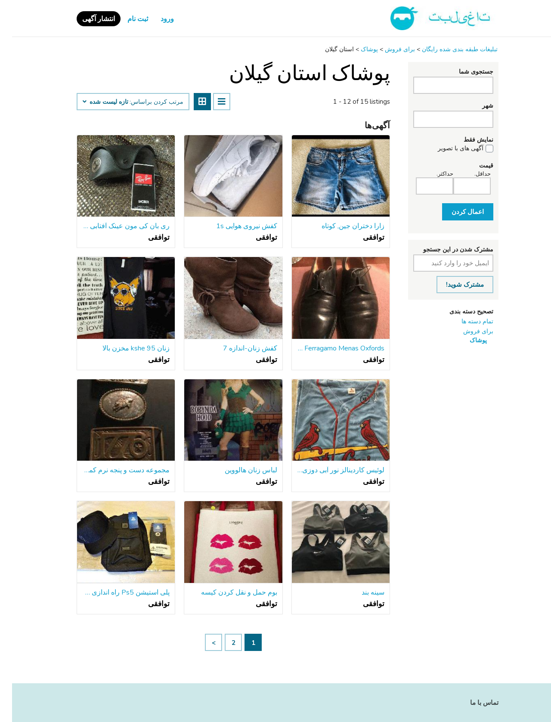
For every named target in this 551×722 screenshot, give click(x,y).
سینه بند (361, 592)
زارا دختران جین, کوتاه (341, 226)
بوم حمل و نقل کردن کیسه (227, 592)
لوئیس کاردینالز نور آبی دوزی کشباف (328, 470)
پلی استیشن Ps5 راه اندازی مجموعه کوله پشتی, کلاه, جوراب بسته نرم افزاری (114, 592)
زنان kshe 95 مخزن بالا (124, 348)
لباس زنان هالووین (239, 470)
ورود (155, 19)
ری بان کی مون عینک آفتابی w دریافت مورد (114, 226)
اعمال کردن (456, 212)
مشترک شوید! (453, 284)
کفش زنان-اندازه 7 (238, 348)
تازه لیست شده (93, 102)
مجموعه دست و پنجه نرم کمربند (114, 470)
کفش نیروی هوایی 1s (234, 226)
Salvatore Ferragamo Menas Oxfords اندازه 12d (328, 348)
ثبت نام (125, 19)
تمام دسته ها (465, 321)
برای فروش (466, 331)
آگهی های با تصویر (448, 148)
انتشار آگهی (86, 19)
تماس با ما (472, 702)
